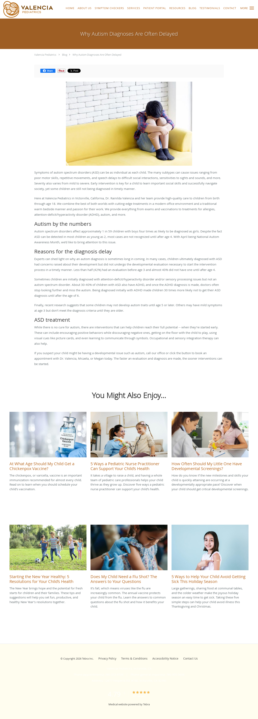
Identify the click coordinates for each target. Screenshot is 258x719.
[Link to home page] (27, 9)
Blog (64, 54)
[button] (252, 8)
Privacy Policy (107, 658)
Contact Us (190, 658)
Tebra (146, 704)
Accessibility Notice (165, 658)
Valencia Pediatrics (45, 54)
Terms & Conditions (134, 658)
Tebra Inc (87, 658)
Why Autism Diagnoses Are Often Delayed (97, 54)
